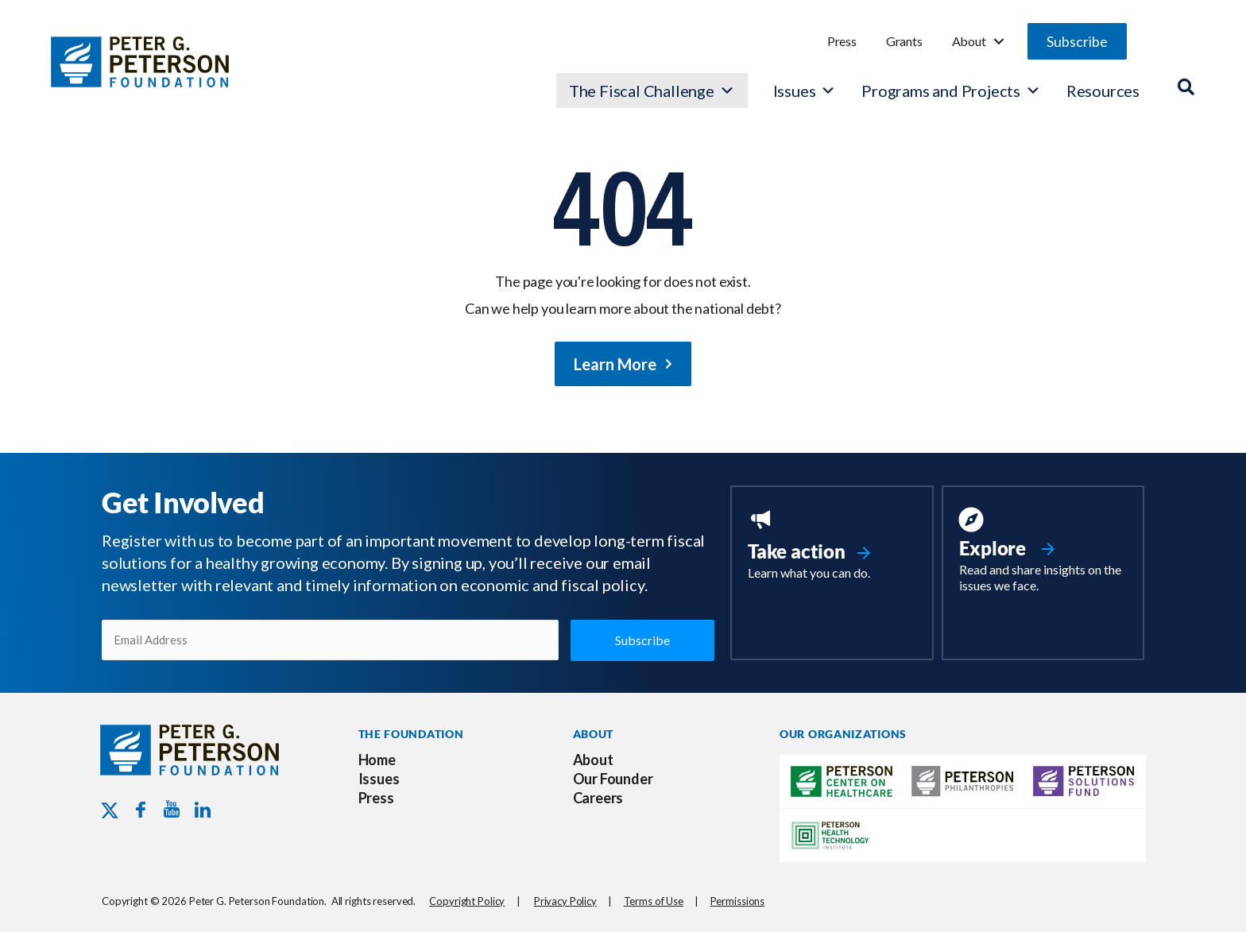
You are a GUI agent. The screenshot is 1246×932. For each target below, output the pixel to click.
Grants (904, 40)
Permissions (737, 901)
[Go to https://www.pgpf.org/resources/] (1043, 552)
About (969, 40)
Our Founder (613, 778)
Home (377, 759)
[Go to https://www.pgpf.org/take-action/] (831, 546)
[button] (1077, 41)
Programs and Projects (951, 90)
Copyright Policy (467, 901)
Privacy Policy (565, 901)
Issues (794, 90)
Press (842, 40)
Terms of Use (653, 901)
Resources (1103, 90)
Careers (598, 797)
